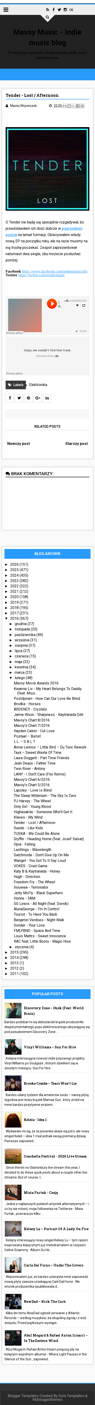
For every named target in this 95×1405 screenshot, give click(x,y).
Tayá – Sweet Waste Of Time (37, 752)
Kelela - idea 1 (35, 1119)
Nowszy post (18, 443)
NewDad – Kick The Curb (45, 1301)
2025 (15, 570)
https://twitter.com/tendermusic (41, 275)
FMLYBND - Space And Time (37, 930)
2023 (15, 581)
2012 (15, 968)
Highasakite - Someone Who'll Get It (43, 812)
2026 (15, 564)
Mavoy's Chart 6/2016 (32, 779)
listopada (23, 629)
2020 (15, 597)
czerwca (22, 656)
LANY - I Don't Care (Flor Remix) (40, 774)
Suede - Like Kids (28, 828)
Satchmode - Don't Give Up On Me (41, 855)
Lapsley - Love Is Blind (33, 790)
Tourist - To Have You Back (35, 914)
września (22, 640)
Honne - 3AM (24, 898)
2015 (15, 952)
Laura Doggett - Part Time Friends (41, 758)
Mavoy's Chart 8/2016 (32, 720)
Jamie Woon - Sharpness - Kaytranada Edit (48, 714)
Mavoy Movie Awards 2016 (36, 683)
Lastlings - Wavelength (32, 849)
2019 (15, 602)
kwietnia (22, 667)
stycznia (22, 947)
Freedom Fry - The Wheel (34, 882)
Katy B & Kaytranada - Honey (37, 871)
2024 (15, 575)
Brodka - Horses (27, 704)
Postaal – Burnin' (27, 736)
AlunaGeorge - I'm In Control (36, 909)
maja (19, 662)
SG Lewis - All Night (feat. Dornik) (41, 903)
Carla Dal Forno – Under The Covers (53, 1265)
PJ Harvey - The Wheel (32, 801)
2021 (15, 591)
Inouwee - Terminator (31, 887)
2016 (15, 618)
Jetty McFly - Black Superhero (38, 893)
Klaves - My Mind (28, 817)
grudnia (21, 624)
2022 (15, 586)
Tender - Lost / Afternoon (34, 822)
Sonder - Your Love (29, 925)
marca (20, 672)
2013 (15, 963)
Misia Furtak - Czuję (41, 1192)
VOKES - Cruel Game (30, 866)
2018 (15, 608)
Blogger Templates (23, 1396)
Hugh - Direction (27, 876)
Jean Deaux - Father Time (35, 763)
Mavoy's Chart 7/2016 (32, 725)
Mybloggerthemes (47, 1399)
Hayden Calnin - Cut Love (34, 731)
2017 (15, 613)
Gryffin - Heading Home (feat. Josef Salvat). (49, 839)
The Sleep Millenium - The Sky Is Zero (45, 795)
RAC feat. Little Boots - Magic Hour (42, 941)
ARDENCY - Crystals (30, 709)
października (25, 635)
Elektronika (38, 385)
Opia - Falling (24, 844)
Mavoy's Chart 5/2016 (32, 785)
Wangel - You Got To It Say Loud (40, 860)
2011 (15, 974)
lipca (19, 651)
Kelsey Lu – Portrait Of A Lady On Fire (56, 1229)
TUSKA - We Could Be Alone (37, 833)
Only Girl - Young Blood (32, 806)
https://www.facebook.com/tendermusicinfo (55, 271)
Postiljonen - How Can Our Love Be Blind (47, 698)
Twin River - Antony (29, 768)
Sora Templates (71, 1396)
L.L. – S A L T (24, 741)
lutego (20, 678)
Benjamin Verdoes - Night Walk (39, 920)
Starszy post (76, 443)
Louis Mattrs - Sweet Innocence (40, 936)
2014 (15, 957)
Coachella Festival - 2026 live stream (55, 1156)
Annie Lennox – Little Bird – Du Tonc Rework (50, 747)
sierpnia (22, 645)
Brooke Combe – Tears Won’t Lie (50, 1083)
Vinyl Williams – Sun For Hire (50, 1047)
